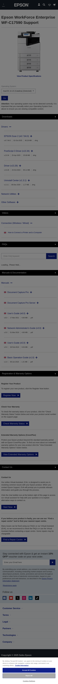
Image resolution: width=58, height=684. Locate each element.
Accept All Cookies (29, 670)
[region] (29, 670)
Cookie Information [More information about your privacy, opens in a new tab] (22, 665)
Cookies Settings (29, 681)
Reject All (29, 675)
